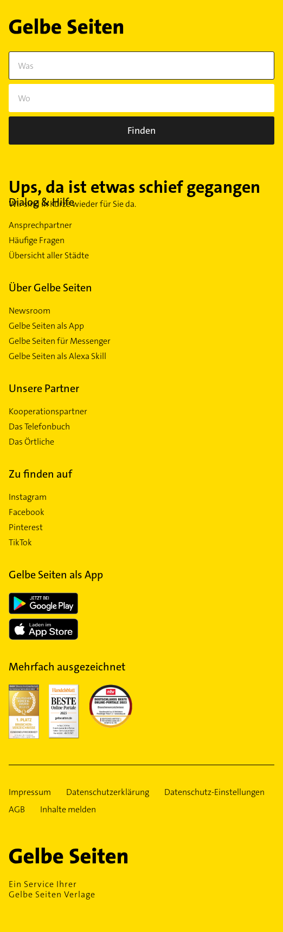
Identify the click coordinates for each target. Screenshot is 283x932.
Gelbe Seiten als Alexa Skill (57, 356)
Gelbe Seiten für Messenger (60, 341)
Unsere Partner (44, 388)
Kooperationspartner (48, 411)
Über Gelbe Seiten (50, 288)
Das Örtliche (31, 441)
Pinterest (26, 527)
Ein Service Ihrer (141, 889)
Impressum (30, 792)
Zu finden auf (40, 474)
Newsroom (29, 310)
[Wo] (141, 98)
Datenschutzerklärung (107, 792)
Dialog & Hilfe (41, 202)
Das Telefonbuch (39, 426)
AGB (17, 809)
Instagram (28, 497)
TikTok (20, 542)
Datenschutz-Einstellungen (214, 792)
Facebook (26, 512)
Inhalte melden (68, 809)
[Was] (141, 65)
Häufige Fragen (37, 240)
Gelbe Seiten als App (46, 326)
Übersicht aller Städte (49, 255)
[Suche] (141, 130)
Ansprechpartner (40, 225)
